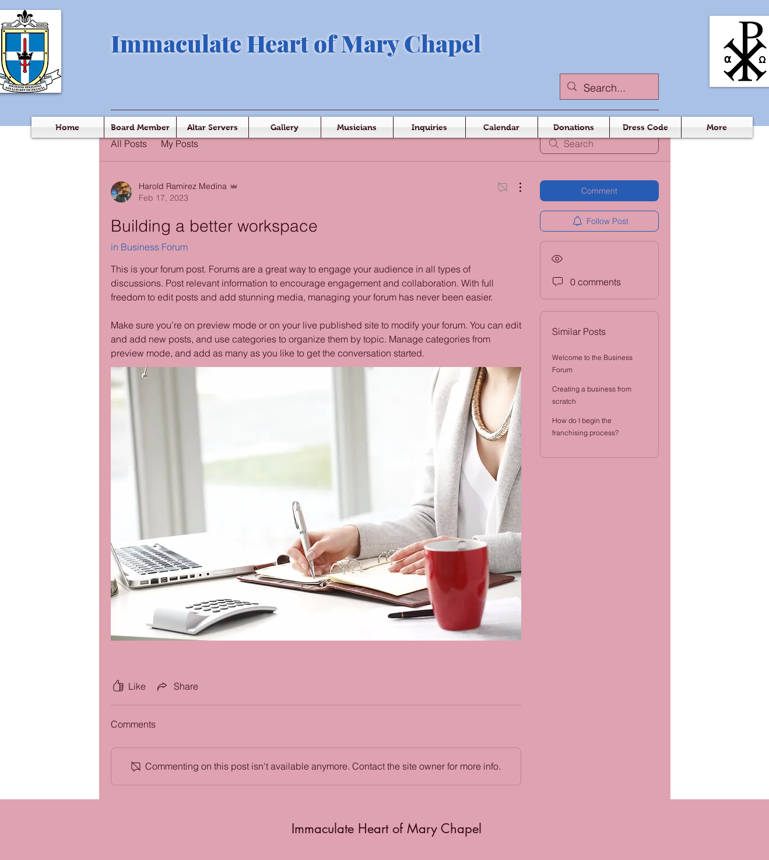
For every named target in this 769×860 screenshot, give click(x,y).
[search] (599, 143)
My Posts (179, 143)
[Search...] (609, 88)
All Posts (129, 143)
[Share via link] (176, 686)
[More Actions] (514, 187)
